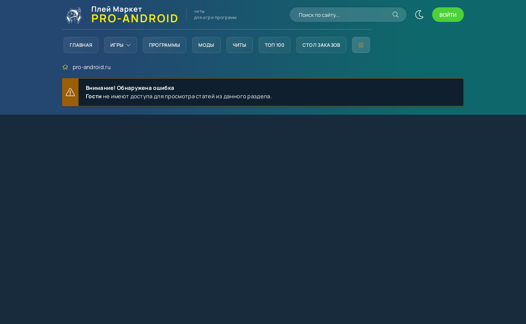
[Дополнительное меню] (361, 45)
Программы (164, 45)
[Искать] (396, 14)
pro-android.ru (92, 67)
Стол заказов (321, 45)
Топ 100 (274, 45)
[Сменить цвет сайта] (419, 14)
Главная (81, 45)
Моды (206, 45)
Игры (120, 45)
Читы (240, 45)
